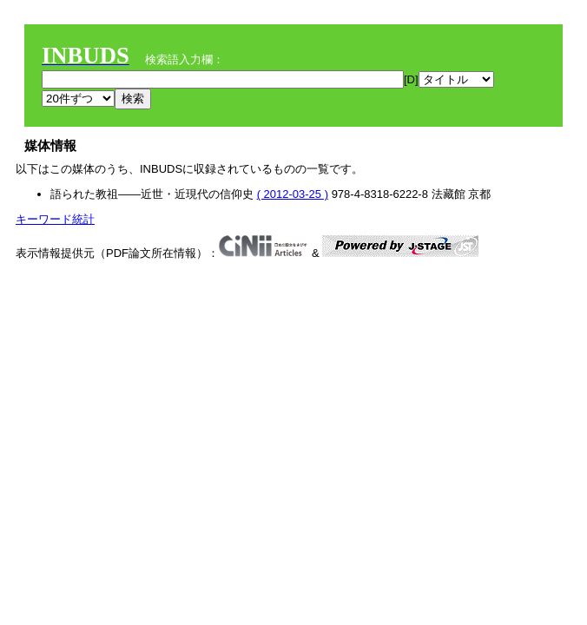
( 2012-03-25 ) (292, 194)
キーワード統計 (55, 219)
